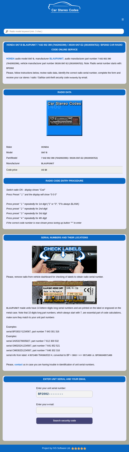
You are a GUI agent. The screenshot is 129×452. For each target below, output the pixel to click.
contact (19, 364)
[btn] (6, 31)
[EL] (64, 410)
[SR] (64, 394)
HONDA (10, 58)
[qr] (64, 31)
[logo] (64, 7)
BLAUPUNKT (57, 58)
